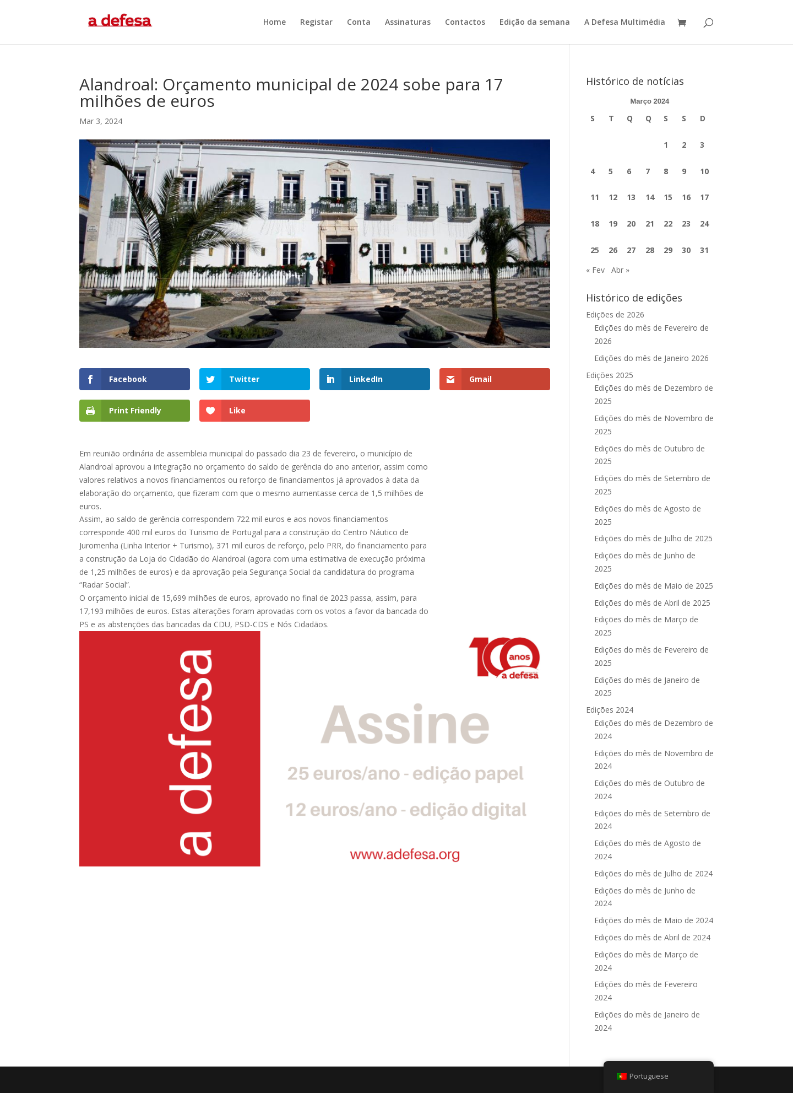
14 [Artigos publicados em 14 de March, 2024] (649, 197)
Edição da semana (534, 22)
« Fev (595, 270)
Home (274, 22)
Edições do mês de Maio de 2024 (653, 920)
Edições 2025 (609, 375)
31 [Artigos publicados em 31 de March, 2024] (704, 250)
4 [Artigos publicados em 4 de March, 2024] (592, 171)
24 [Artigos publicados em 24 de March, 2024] (704, 223)
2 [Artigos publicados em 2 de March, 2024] (684, 144)
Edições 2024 (609, 709)
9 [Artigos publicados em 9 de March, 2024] (684, 171)
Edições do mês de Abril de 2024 (652, 937)
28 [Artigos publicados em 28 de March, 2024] (649, 250)
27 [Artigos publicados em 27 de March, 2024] (631, 250)
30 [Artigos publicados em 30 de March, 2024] (686, 250)
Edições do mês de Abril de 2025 (652, 602)
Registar (316, 22)
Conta (359, 22)
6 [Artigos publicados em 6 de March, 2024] (629, 171)
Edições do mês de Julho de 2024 (653, 873)
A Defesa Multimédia (624, 22)
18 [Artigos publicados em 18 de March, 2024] (594, 223)
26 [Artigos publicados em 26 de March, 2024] (613, 250)
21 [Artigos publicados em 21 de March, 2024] (649, 223)
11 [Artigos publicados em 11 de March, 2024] (594, 197)
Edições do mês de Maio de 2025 (653, 585)
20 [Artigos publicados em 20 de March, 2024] (631, 223)
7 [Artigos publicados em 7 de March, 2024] (647, 171)
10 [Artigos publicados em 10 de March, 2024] (704, 171)
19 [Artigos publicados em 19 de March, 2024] (613, 223)
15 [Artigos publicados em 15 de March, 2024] (668, 197)
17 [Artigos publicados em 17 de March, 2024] (704, 197)
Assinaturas (408, 22)
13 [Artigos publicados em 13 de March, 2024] (631, 197)
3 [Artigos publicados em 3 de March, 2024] (702, 144)
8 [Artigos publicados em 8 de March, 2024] (666, 171)
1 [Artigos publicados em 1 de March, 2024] (666, 144)
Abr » (620, 270)
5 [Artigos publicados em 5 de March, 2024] (611, 171)
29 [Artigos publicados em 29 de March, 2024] (668, 250)
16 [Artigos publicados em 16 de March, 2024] (686, 197)
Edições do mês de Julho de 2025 (653, 538)
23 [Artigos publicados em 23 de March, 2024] (686, 223)
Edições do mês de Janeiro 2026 (651, 358)
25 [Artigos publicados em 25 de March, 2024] (594, 250)
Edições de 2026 (615, 314)
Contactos (465, 22)
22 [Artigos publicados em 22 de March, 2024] (668, 223)
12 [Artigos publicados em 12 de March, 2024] (613, 197)
